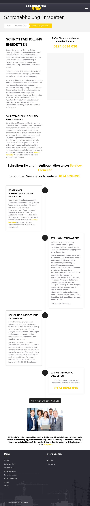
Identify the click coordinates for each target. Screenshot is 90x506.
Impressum (50, 460)
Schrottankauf (8, 468)
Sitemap (7, 486)
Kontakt (6, 482)
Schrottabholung (20, 26)
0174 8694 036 (69, 176)
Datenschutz (51, 464)
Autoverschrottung (10, 479)
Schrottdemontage (10, 475)
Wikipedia (48, 445)
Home (9, 26)
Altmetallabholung (10, 471)
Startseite (7, 460)
